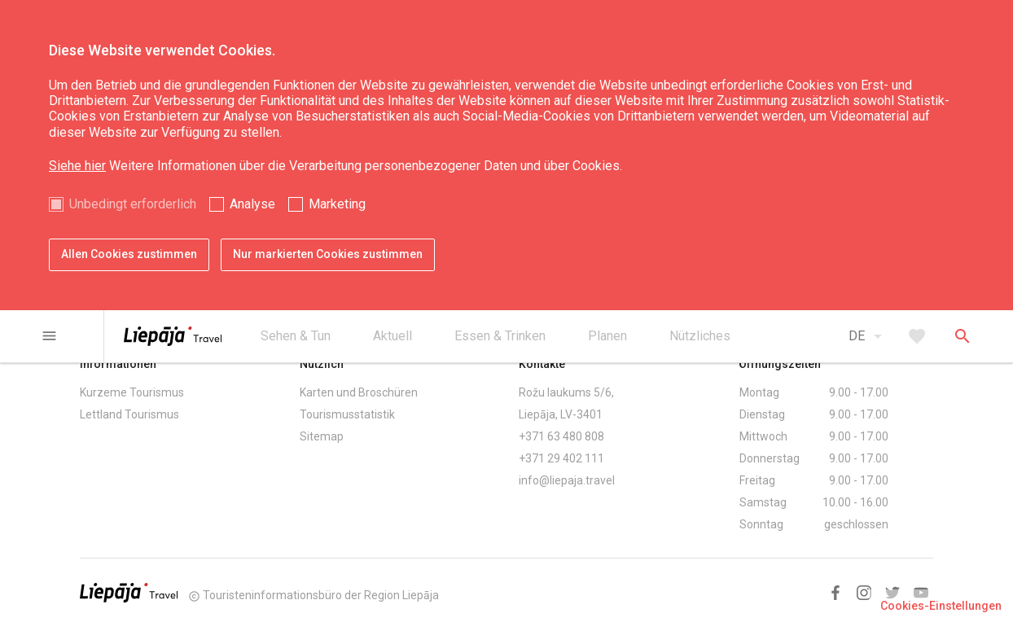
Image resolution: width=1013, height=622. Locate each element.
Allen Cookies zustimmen (129, 254)
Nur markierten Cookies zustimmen (328, 254)
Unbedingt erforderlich (132, 204)
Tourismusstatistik (347, 414)
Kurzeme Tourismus (132, 392)
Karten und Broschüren (359, 392)
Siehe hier (77, 165)
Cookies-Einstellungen (941, 605)
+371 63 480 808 (561, 436)
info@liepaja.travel (567, 480)
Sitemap (322, 436)
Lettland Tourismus (129, 414)
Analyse (252, 204)
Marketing (337, 204)
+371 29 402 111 (561, 458)
